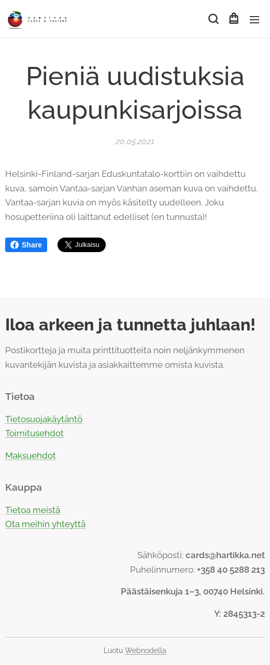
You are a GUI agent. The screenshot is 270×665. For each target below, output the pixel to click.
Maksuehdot (30, 455)
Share (26, 245)
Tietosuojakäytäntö (43, 419)
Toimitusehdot (34, 433)
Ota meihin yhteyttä (45, 524)
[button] (212, 19)
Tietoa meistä (32, 510)
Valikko (254, 19)
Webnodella (145, 650)
